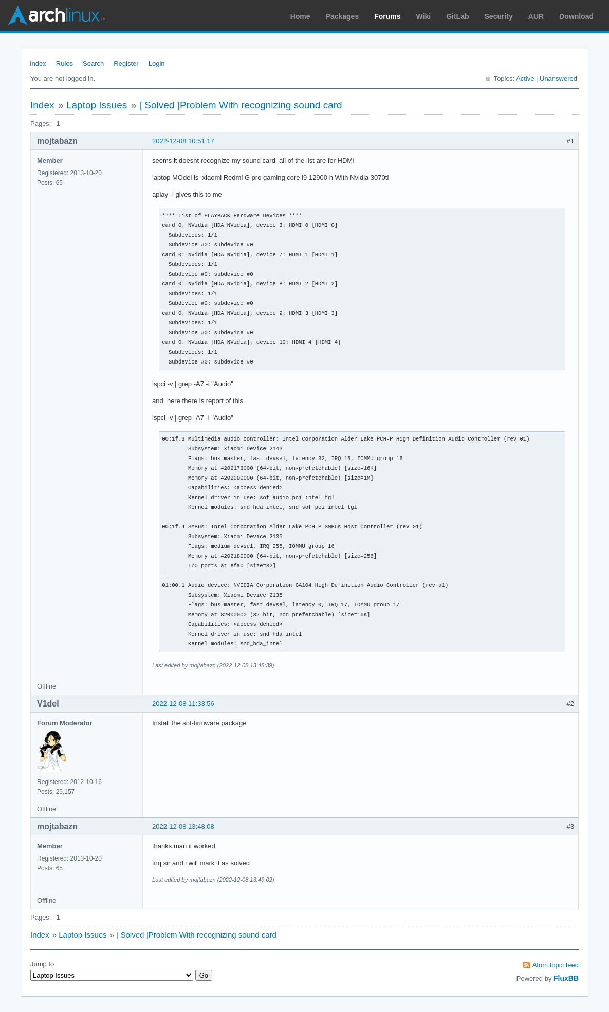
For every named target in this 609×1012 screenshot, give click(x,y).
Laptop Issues (96, 105)
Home (300, 16)
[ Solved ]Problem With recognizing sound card (240, 105)
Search (93, 63)
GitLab (457, 16)
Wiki (423, 16)
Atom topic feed (555, 965)
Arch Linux (56, 15)
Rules (64, 63)
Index (38, 63)
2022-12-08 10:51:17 (183, 141)
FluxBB (566, 978)
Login (157, 63)
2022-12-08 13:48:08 (183, 826)
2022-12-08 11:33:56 (183, 704)
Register (126, 63)
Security (499, 16)
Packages (342, 16)
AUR (536, 16)
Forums (387, 16)
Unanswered (558, 78)
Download (576, 16)
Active (525, 78)
